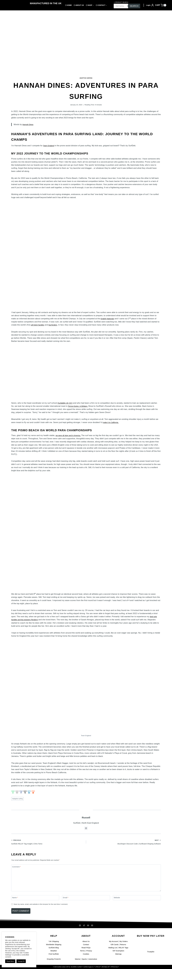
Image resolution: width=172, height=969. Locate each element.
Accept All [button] (21, 961)
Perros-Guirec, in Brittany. (79, 406)
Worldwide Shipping (53, 944)
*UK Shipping (53, 941)
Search (134, 6)
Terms (82, 951)
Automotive (93, 959)
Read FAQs (86, 948)
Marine (77, 959)
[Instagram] (79, 925)
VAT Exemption (118, 951)
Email (66, 900)
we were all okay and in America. (70, 435)
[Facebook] (84, 925)
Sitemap (118, 954)
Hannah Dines (28, 124)
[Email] (86, 900)
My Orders (124, 941)
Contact (86, 944)
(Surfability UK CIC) (65, 403)
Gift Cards (114, 944)
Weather (53, 951)
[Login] (150, 5)
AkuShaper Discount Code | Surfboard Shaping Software (124, 843)
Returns (123, 944)
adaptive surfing (18, 799)
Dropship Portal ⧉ (53, 959)
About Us (86, 941)
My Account (113, 941)
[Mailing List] (93, 925)
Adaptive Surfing (86, 78)
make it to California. (112, 422)
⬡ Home (68, 5)
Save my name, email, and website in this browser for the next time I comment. (44, 907)
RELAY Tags (124, 948)
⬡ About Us (79, 5)
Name (15, 900)
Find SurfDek (53, 954)
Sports (84, 959)
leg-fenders (55, 325)
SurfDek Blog (53, 948)
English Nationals (108, 319)
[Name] (35, 900)
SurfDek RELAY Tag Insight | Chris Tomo (47, 843)
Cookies (86, 954)
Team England (49, 146)
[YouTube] (88, 925)
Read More (10, 961)
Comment (17, 869)
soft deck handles (38, 325)
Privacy (89, 951)
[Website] (137, 900)
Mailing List (112, 948)
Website (117, 900)
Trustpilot (151, 952)
